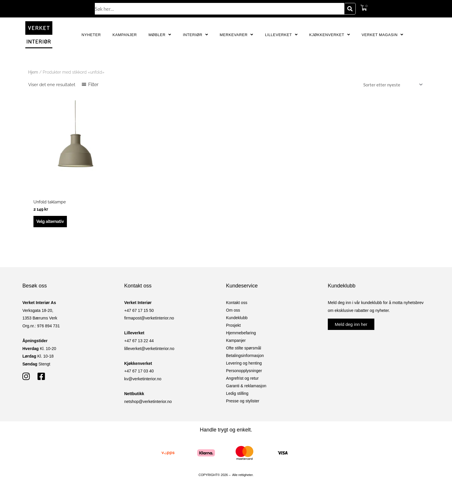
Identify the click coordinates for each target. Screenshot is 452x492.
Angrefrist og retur (242, 379)
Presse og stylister (242, 401)
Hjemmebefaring (241, 333)
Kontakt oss (236, 303)
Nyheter (91, 35)
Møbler (160, 35)
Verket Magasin (382, 35)
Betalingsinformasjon (245, 356)
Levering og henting (244, 364)
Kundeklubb (237, 318)
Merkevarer (236, 35)
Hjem (33, 72)
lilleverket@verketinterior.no (149, 349)
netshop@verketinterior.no (148, 402)
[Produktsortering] (392, 85)
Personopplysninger (244, 371)
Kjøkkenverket (329, 35)
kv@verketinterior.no (142, 379)
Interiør (195, 35)
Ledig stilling (237, 394)
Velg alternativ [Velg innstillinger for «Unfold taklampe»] (52, 222)
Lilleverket (281, 35)
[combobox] (219, 9)
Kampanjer (125, 35)
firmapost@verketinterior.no (149, 319)
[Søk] (350, 9)
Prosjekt (233, 326)
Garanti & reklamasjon (246, 386)
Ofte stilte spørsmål (243, 349)
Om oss (233, 311)
